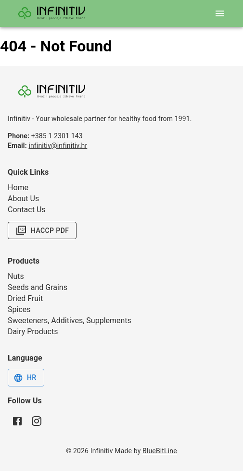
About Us (23, 198)
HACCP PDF (42, 230)
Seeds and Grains (37, 287)
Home (18, 187)
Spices (19, 309)
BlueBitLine (159, 451)
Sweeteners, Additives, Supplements (69, 320)
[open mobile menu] (219, 13)
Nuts (16, 276)
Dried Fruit (25, 298)
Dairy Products (33, 331)
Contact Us (27, 209)
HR (25, 378)
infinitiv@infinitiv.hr (57, 145)
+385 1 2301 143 (57, 136)
